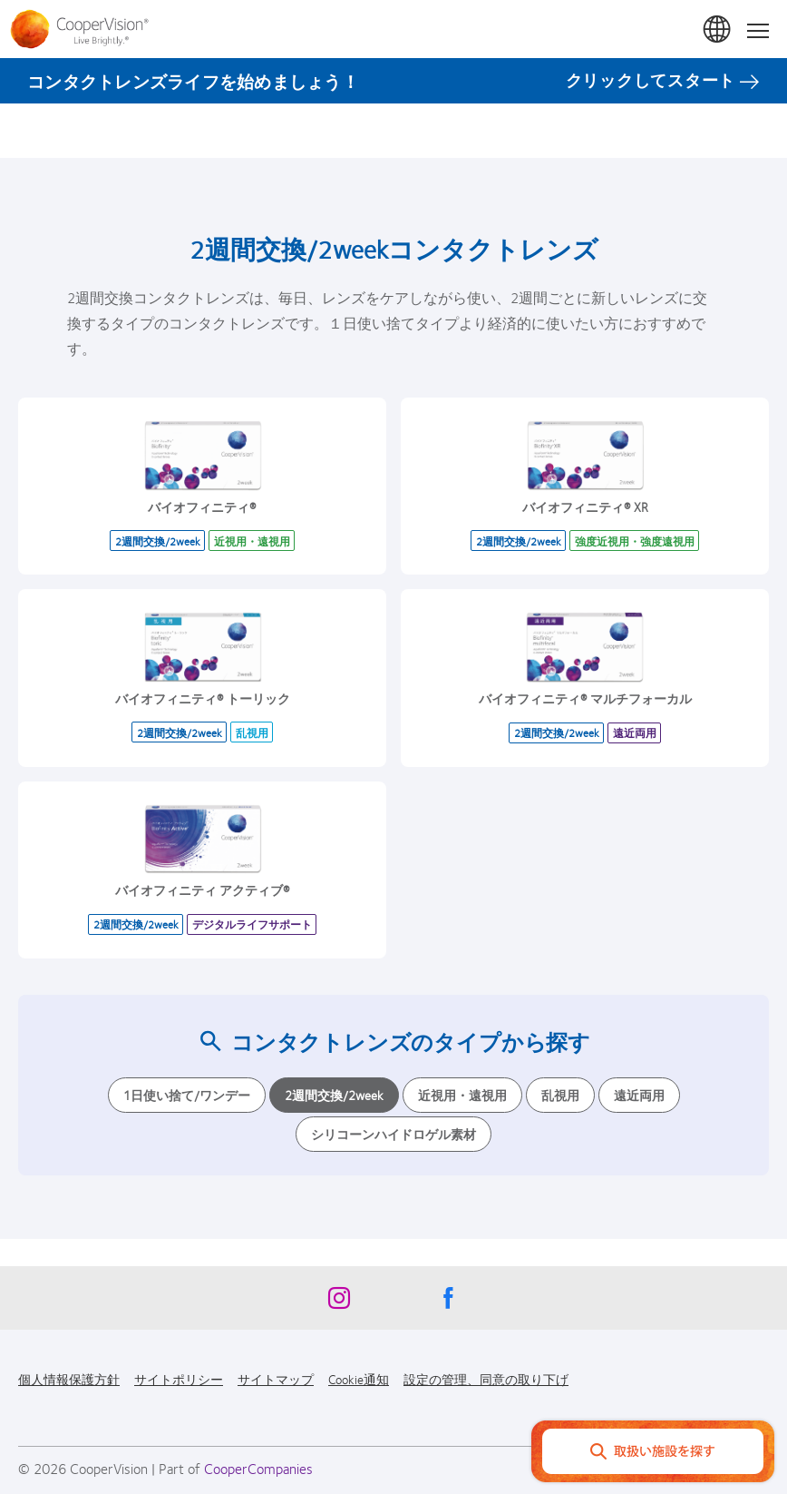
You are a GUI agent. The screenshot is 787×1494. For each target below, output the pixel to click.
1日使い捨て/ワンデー (186, 1095)
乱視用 (560, 1095)
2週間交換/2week (334, 1095)
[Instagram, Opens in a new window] (339, 1302)
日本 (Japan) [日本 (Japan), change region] (718, 29)
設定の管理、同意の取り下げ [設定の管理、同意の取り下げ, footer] (485, 1379)
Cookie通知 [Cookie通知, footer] (358, 1379)
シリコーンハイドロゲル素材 (393, 1134)
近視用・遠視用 (462, 1095)
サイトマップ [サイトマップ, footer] (276, 1379)
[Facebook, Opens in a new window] (448, 1302)
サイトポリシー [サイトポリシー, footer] (178, 1379)
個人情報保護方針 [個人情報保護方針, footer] (69, 1379)
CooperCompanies (258, 1468)
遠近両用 (639, 1095)
